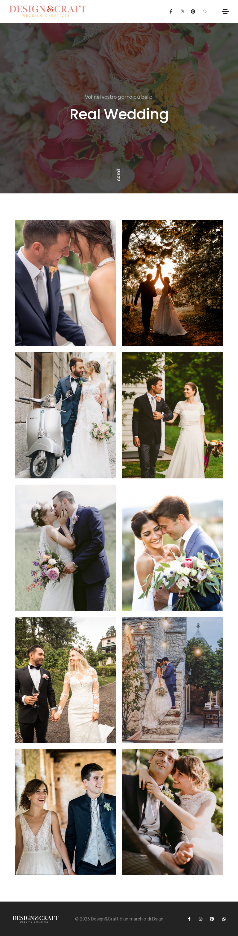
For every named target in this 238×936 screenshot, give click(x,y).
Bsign (157, 919)
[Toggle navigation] (225, 11)
